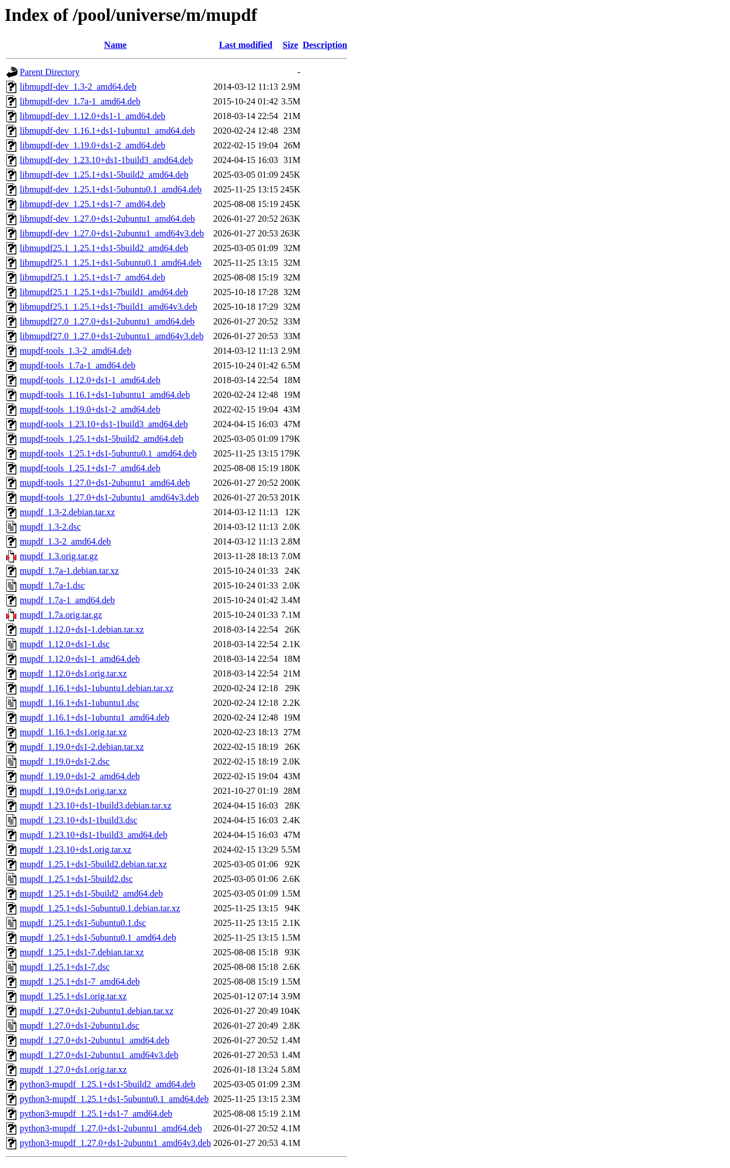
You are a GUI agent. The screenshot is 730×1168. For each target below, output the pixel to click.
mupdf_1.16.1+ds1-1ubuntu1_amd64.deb (94, 717)
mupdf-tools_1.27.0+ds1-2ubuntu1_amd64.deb (105, 483)
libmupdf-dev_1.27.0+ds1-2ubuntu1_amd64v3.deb (112, 233)
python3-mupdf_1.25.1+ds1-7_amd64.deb (96, 1113)
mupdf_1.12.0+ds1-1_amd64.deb (80, 659)
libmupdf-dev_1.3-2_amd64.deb (78, 86)
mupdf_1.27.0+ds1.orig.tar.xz (73, 1069)
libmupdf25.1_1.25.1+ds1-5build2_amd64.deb (104, 248)
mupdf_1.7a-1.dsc (52, 585)
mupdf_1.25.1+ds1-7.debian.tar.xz (82, 952)
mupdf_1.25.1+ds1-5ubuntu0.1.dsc (83, 923)
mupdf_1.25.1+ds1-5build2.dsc (76, 879)
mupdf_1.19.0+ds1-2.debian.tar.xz (82, 747)
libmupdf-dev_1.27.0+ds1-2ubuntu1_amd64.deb (107, 218)
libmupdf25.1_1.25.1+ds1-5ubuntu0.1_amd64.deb (110, 262)
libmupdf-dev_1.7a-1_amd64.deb (80, 101)
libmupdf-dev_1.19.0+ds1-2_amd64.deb (92, 145)
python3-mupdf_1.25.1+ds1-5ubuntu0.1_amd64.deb (114, 1099)
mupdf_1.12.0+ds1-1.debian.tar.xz (82, 629)
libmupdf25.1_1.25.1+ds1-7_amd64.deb (92, 277)
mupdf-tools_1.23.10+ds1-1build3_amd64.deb (104, 424)
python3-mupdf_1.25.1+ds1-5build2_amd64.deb (108, 1084)
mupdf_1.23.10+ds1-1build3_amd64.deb (93, 835)
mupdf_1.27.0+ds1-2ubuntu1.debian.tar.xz (97, 1011)
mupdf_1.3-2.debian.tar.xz (67, 512)
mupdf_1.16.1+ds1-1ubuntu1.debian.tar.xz (97, 688)
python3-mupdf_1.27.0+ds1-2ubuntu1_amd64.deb (111, 1128)
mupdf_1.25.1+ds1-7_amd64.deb (80, 981)
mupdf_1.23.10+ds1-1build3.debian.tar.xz (95, 805)
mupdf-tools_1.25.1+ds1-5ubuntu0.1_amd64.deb (108, 453)
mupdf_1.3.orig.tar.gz (59, 556)
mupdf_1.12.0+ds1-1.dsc (65, 644)
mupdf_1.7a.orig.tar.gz (61, 615)
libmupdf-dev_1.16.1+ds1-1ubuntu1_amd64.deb (107, 130)
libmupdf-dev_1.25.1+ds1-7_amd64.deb (92, 204)
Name (115, 45)
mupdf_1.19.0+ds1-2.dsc (65, 761)
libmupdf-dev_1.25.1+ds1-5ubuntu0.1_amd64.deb (111, 189)
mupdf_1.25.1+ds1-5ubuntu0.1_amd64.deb (98, 937)
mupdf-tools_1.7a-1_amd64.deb (77, 365)
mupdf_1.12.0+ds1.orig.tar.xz (73, 673)
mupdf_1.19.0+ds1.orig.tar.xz (73, 791)
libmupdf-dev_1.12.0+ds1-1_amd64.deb (92, 116)
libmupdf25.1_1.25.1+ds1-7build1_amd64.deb (104, 292)
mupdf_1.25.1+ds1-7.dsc (65, 967)
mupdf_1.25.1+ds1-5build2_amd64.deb (91, 893)
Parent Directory (49, 72)
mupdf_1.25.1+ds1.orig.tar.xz (73, 996)
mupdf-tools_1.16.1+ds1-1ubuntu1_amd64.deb (105, 394)
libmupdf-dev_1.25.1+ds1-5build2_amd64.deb (104, 174)
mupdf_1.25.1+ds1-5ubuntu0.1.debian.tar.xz (100, 908)
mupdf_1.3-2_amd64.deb (65, 541)
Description (325, 45)
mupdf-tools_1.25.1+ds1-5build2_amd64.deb (101, 439)
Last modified (245, 45)
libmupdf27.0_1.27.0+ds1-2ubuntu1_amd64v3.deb (111, 336)
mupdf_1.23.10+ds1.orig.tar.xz (75, 849)
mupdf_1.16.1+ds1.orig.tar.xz (73, 732)
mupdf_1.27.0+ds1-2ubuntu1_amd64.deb (94, 1040)
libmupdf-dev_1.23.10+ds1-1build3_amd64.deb (106, 160)
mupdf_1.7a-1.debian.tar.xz (69, 571)
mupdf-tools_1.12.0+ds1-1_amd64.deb (90, 380)
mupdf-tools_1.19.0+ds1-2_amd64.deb (90, 409)
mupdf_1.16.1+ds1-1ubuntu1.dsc (79, 703)
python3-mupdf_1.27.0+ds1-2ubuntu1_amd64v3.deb (115, 1143)
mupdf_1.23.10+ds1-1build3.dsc (79, 820)
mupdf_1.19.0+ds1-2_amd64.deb (80, 776)
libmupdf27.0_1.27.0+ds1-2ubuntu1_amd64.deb (107, 321)
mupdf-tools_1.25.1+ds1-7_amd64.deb (90, 468)
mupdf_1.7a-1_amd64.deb (67, 600)
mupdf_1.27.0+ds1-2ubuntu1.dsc (79, 1025)
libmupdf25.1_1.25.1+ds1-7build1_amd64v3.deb (108, 306)
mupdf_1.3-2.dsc (50, 527)
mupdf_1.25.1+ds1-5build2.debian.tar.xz (93, 864)
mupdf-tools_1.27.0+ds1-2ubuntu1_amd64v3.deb (109, 497)
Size (290, 45)
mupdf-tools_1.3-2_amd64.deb (75, 350)
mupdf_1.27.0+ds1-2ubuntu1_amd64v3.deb (99, 1055)
